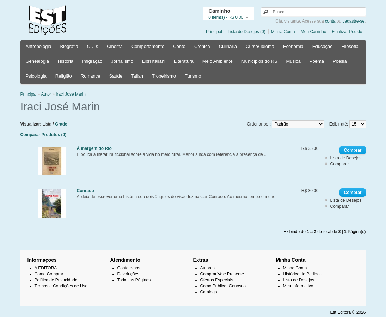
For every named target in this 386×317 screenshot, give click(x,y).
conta (330, 21)
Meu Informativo (298, 286)
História (65, 61)
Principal (214, 31)
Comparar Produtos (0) (43, 134)
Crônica (202, 46)
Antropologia (38, 46)
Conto (179, 46)
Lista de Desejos (345, 158)
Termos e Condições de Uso (61, 286)
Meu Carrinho (313, 31)
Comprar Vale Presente (222, 274)
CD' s (92, 46)
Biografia (69, 46)
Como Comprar (49, 274)
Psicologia (36, 76)
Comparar (339, 163)
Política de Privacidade (56, 280)
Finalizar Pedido (347, 31)
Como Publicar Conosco (223, 286)
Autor (46, 94)
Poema (317, 61)
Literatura (184, 61)
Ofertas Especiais (216, 280)
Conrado (85, 190)
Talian (137, 76)
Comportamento (147, 46)
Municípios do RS (259, 61)
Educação (322, 46)
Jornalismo (122, 61)
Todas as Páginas (134, 280)
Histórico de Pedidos (302, 274)
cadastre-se (353, 21)
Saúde (115, 76)
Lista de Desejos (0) (246, 31)
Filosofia (350, 46)
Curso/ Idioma (260, 46)
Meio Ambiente (217, 61)
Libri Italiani (153, 61)
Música (293, 61)
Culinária (228, 46)
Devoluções (128, 274)
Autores (207, 268)
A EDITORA (46, 268)
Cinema (115, 46)
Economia (293, 46)
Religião (63, 76)
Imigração (92, 61)
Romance (90, 76)
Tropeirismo (164, 76)
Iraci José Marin (71, 94)
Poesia (340, 61)
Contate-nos (128, 268)
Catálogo (208, 291)
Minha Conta (283, 31)
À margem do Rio (94, 148)
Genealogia (37, 61)
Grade (61, 124)
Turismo (193, 76)
